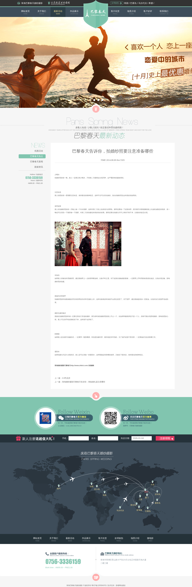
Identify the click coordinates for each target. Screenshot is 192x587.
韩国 (126, 3)
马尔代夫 (142, 3)
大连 (152, 484)
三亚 (140, 499)
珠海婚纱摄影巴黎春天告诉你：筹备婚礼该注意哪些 (83, 382)
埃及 (105, 495)
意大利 (97, 489)
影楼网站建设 (120, 585)
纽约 (59, 488)
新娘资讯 (38, 167)
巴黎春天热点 (36, 156)
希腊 (151, 3)
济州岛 (157, 494)
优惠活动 (38, 151)
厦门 (147, 497)
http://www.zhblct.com (79, 365)
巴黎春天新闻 (36, 161)
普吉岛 (133, 505)
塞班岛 (157, 503)
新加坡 (139, 510)
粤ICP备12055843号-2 (99, 585)
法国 (91, 486)
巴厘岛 (133, 3)
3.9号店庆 (66, 378)
